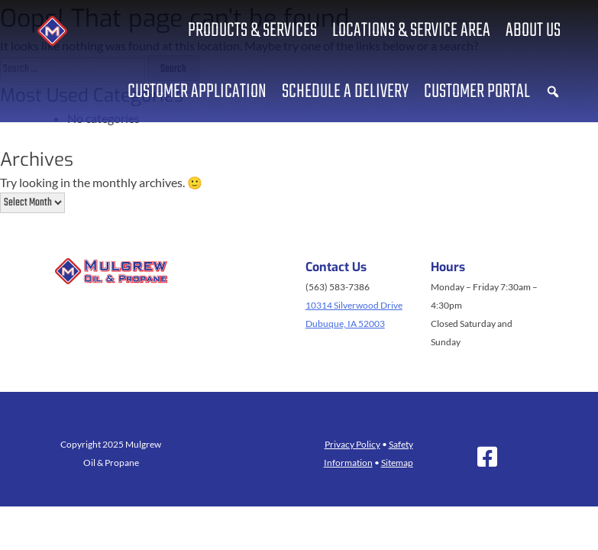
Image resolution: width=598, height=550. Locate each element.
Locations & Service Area (411, 30)
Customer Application (197, 91)
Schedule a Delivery (345, 91)
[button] (553, 91)
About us (533, 30)
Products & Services (252, 30)
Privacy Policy (352, 444)
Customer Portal (477, 91)
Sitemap (397, 462)
